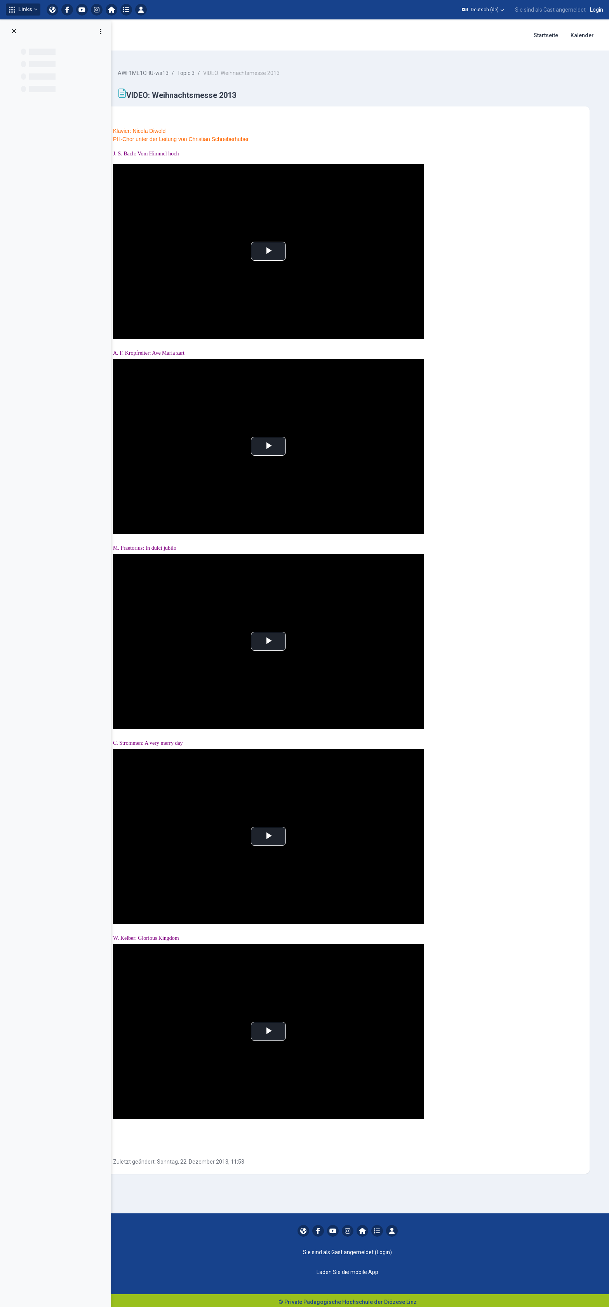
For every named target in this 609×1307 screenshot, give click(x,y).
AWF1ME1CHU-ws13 (157, 70)
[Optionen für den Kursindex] (101, 31)
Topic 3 (200, 70)
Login (596, 10)
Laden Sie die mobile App (354, 1269)
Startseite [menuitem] (546, 35)
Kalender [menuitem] (582, 35)
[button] (23, 9)
